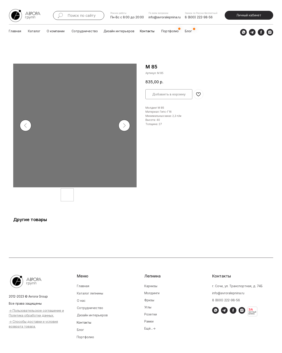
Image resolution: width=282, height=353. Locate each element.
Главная (15, 31)
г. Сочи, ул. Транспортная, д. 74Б (237, 286)
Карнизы (150, 286)
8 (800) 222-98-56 (199, 17)
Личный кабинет (248, 15)
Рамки (149, 321)
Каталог (34, 31)
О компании (56, 31)
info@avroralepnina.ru (164, 17)
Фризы (149, 300)
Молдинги (152, 293)
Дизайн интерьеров (119, 31)
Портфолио (85, 337)
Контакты (147, 31)
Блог (80, 330)
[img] (41, 31)
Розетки (150, 314)
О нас (81, 300)
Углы (147, 307)
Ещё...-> (150, 328)
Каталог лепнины (90, 293)
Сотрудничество (85, 31)
